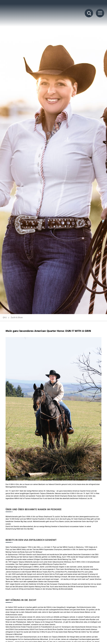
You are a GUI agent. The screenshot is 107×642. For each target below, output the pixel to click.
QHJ (5, 317)
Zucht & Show (17, 317)
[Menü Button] (100, 13)
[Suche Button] (89, 13)
